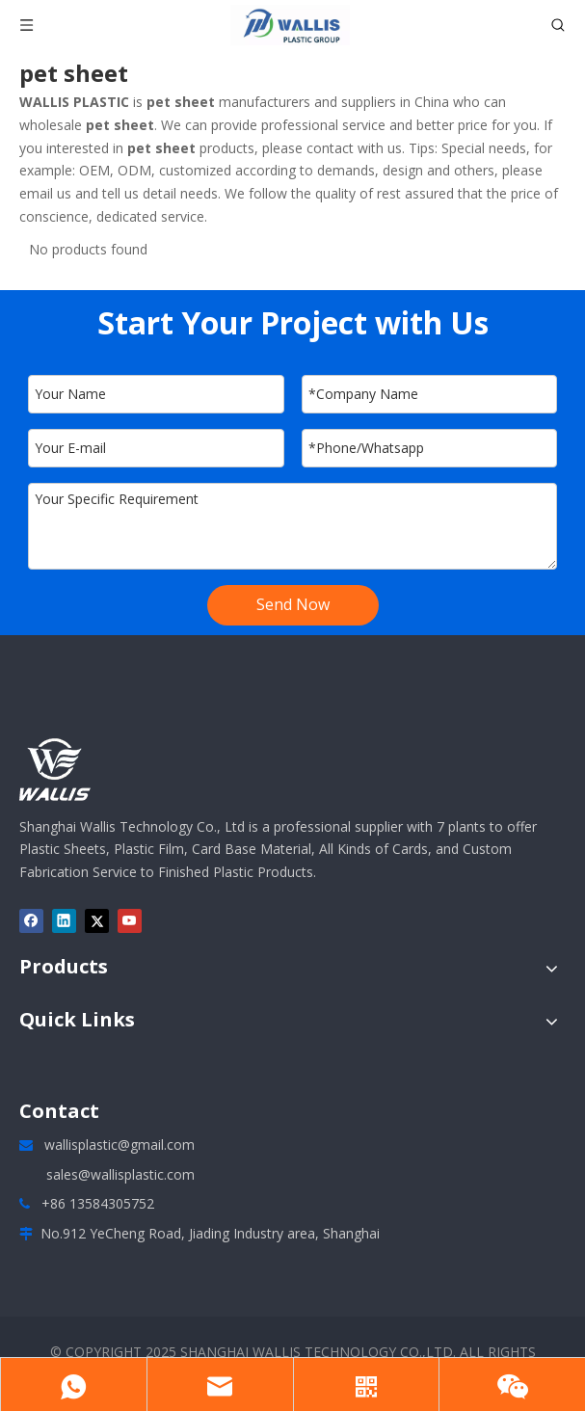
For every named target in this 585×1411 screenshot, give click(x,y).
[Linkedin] (64, 920)
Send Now (293, 604)
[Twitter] (97, 920)
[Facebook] (31, 920)
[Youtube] (130, 920)
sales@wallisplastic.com (120, 1174)
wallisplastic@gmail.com (119, 1144)
